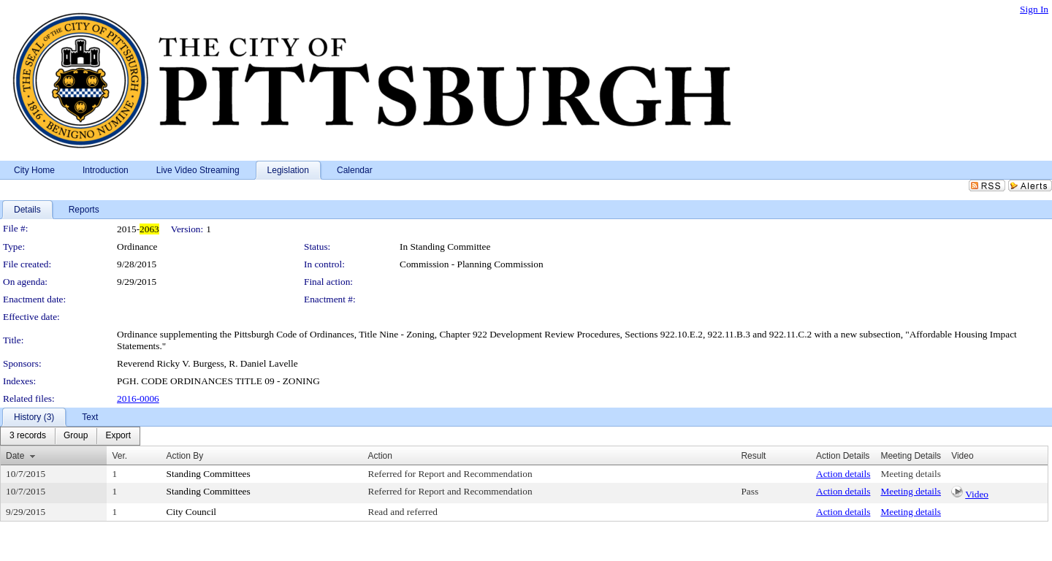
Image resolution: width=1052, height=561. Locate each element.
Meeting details (910, 473)
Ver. (119, 456)
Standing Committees (209, 473)
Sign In (1034, 9)
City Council (192, 511)
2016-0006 (138, 398)
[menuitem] (28, 436)
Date (15, 456)
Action (380, 456)
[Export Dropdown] (118, 436)
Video (976, 494)
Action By (185, 456)
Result (753, 456)
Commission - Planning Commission (472, 264)
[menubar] (70, 436)
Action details (843, 473)
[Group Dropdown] (75, 436)
